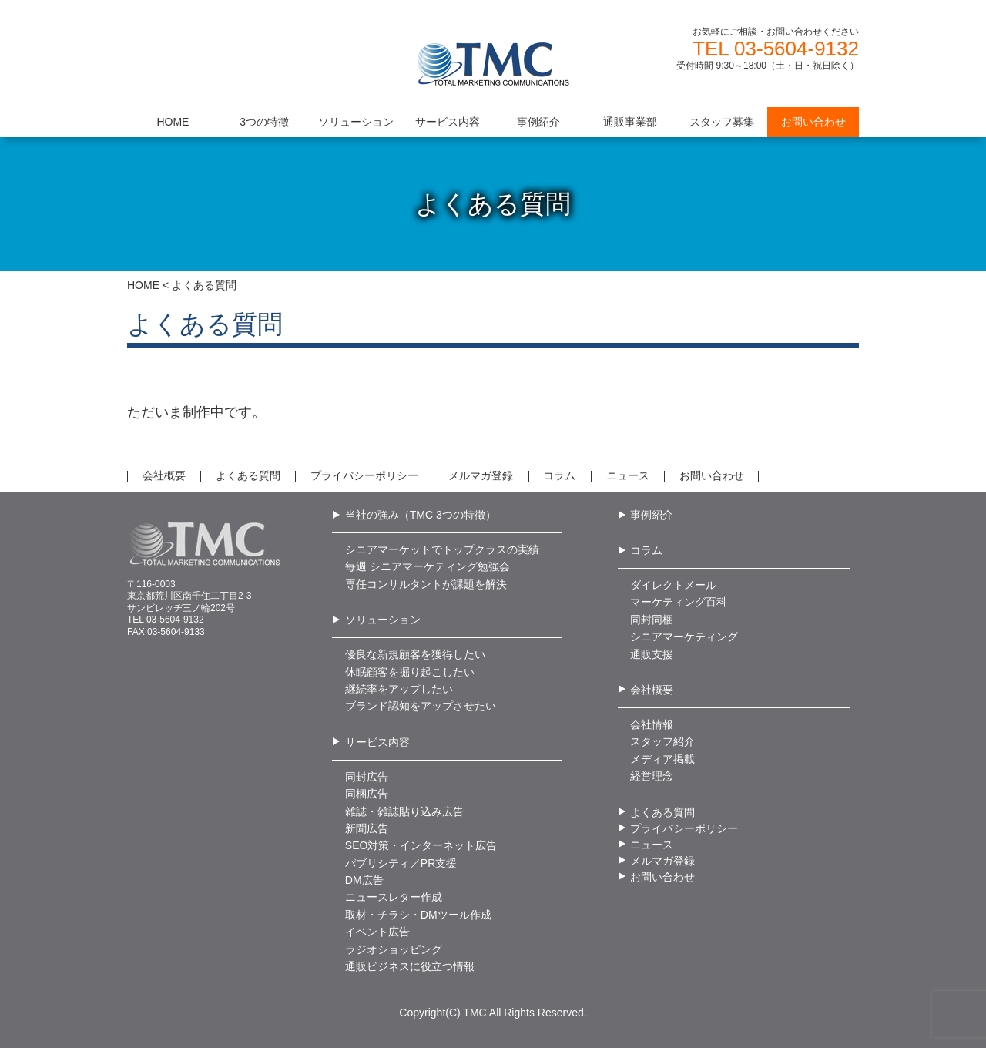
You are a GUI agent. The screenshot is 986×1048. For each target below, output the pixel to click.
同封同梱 (651, 619)
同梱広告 (366, 794)
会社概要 (164, 475)
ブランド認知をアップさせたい (420, 706)
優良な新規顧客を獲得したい (415, 654)
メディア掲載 (662, 759)
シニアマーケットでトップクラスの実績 (442, 549)
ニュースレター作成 (393, 897)
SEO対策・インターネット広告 (421, 845)
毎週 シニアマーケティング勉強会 (427, 566)
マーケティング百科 (678, 602)
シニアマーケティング (684, 636)
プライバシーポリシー (364, 475)
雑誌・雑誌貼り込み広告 (404, 811)
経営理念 (651, 776)
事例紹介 (651, 515)
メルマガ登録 (480, 475)
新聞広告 (366, 828)
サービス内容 (377, 742)
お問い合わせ (711, 475)
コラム (559, 475)
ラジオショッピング (393, 949)
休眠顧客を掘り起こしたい (410, 672)
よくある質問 (248, 475)
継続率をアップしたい (399, 689)
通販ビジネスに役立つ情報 (410, 966)
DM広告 (364, 880)
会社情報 (651, 724)
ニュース (627, 475)
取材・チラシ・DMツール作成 (418, 915)
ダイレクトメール (673, 585)
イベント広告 (377, 931)
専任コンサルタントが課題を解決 (426, 584)
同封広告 (366, 777)
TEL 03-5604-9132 (776, 49)
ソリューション (383, 619)
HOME (143, 285)
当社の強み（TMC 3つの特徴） (420, 515)
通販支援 (651, 654)
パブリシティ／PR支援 (401, 863)
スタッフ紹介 (662, 741)
